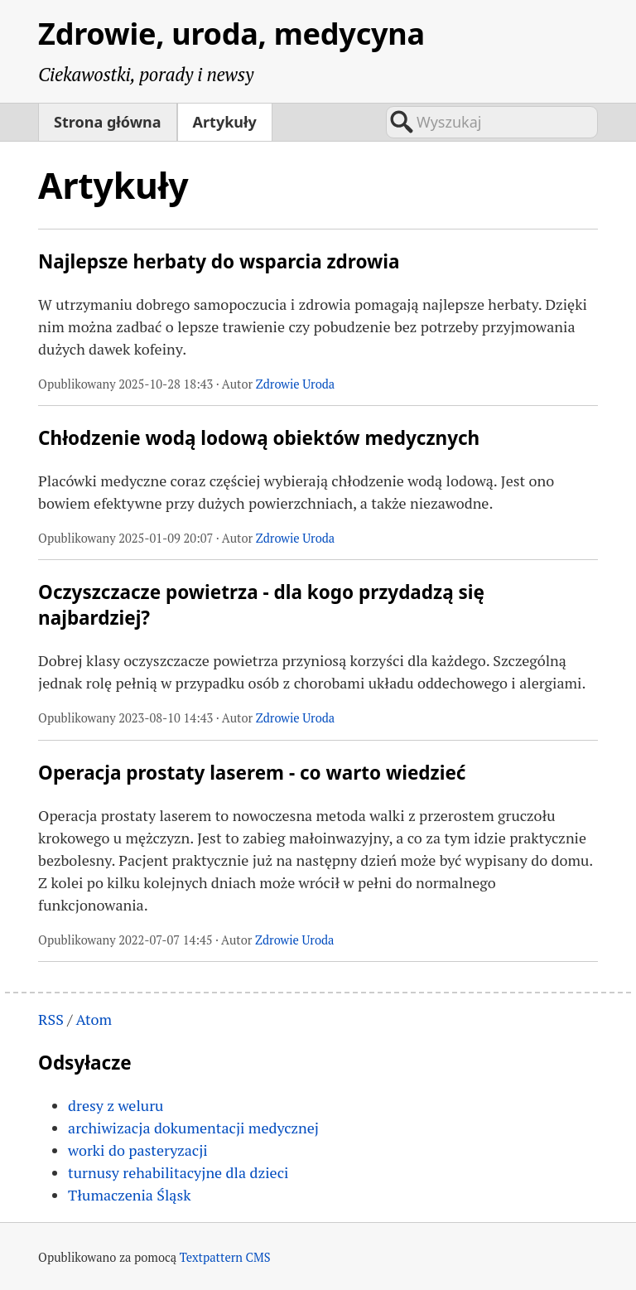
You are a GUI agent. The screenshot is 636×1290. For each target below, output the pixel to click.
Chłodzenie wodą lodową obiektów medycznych (258, 438)
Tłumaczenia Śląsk (129, 1195)
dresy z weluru (115, 1105)
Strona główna (107, 122)
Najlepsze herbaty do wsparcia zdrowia (218, 261)
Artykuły (225, 122)
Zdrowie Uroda (295, 384)
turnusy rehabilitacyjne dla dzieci (178, 1172)
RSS (51, 1019)
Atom (93, 1019)
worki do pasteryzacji (138, 1150)
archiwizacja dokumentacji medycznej (193, 1128)
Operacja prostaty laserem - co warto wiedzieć (251, 772)
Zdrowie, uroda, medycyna (231, 33)
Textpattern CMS (225, 1257)
